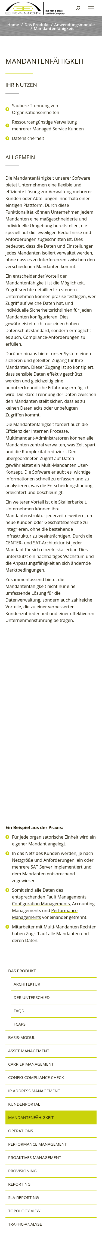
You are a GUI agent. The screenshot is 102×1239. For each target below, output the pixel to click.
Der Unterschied (32, 997)
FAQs (19, 1010)
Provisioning (22, 1170)
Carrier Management (31, 1064)
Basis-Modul (21, 1037)
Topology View (24, 1210)
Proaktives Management (34, 1157)
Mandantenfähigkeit (31, 1117)
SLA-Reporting (23, 1197)
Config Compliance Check (36, 1077)
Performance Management (37, 1144)
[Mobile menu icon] (91, 8)
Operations (20, 1130)
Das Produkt (22, 970)
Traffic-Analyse (25, 1224)
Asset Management (28, 1050)
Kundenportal (24, 1104)
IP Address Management (34, 1090)
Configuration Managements (41, 904)
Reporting (19, 1184)
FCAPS (20, 1024)
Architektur (27, 984)
